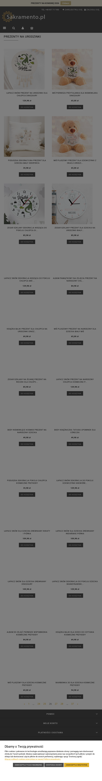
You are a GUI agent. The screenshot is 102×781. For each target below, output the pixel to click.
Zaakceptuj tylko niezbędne (28, 765)
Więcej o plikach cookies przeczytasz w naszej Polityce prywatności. (33, 759)
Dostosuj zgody (54, 765)
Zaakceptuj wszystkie (76, 765)
